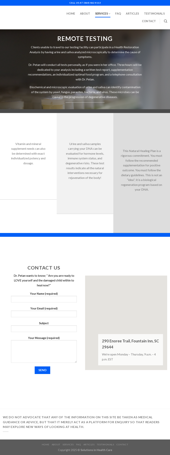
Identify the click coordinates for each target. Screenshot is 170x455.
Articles (132, 13)
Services (102, 14)
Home (71, 13)
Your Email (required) (44, 313)
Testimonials (154, 13)
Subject (44, 328)
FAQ (118, 13)
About (85, 13)
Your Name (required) (44, 298)
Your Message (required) (44, 350)
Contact (149, 21)
